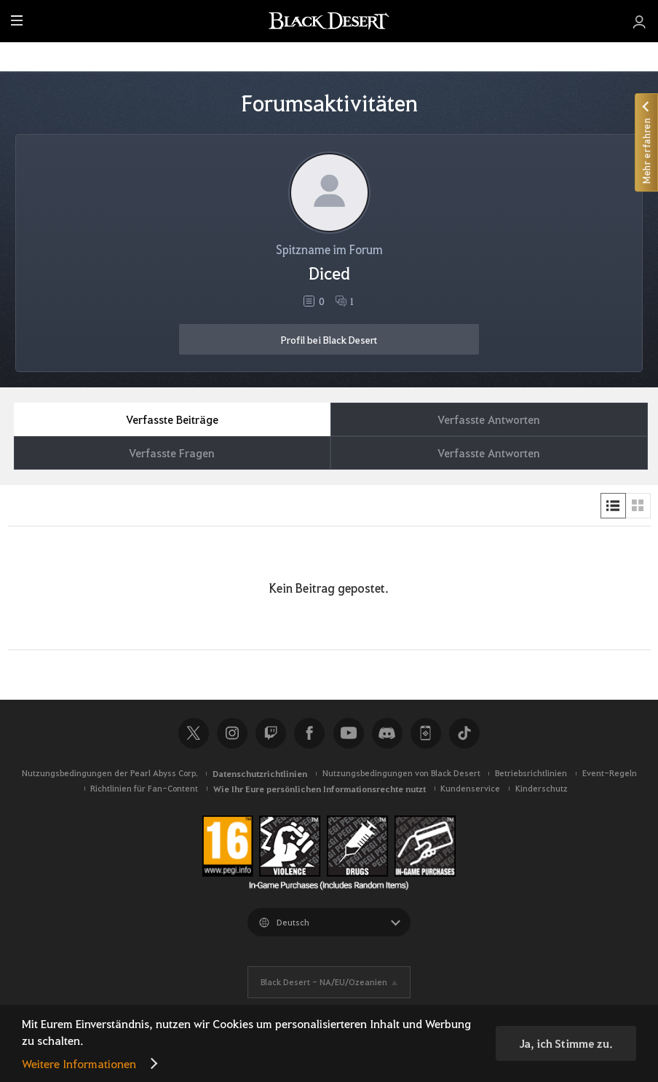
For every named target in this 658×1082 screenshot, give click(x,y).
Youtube (348, 733)
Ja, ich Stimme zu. (566, 1043)
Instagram (232, 733)
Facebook (309, 733)
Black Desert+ (426, 733)
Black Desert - (324, 981)
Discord (387, 733)
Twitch (270, 733)
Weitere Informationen (79, 1063)
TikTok (464, 733)
